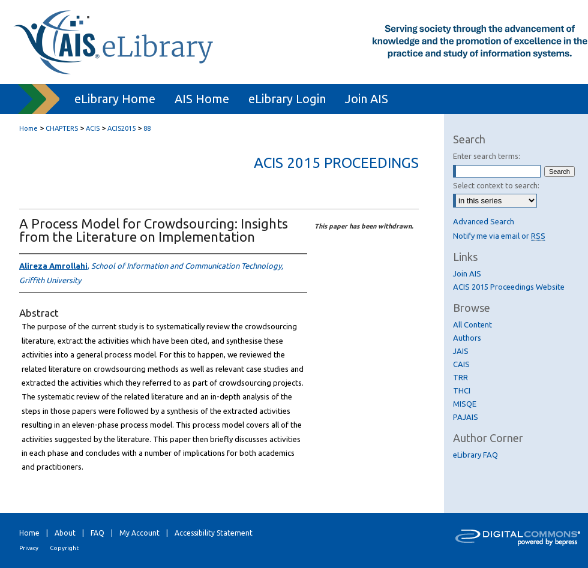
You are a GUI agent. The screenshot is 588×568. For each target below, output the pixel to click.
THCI (461, 390)
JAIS (461, 351)
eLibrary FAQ (475, 454)
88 (147, 128)
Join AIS (467, 273)
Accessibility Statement (214, 533)
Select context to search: (496, 185)
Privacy (28, 548)
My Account (139, 533)
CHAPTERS (62, 128)
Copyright (64, 548)
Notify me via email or (499, 236)
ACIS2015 (121, 128)
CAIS (461, 364)
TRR (460, 377)
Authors (467, 337)
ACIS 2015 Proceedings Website (509, 287)
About (65, 533)
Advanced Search (483, 221)
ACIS (93, 128)
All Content (472, 324)
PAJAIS (465, 417)
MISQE (464, 403)
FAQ (97, 533)
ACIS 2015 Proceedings (336, 163)
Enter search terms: (486, 156)
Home (28, 128)
